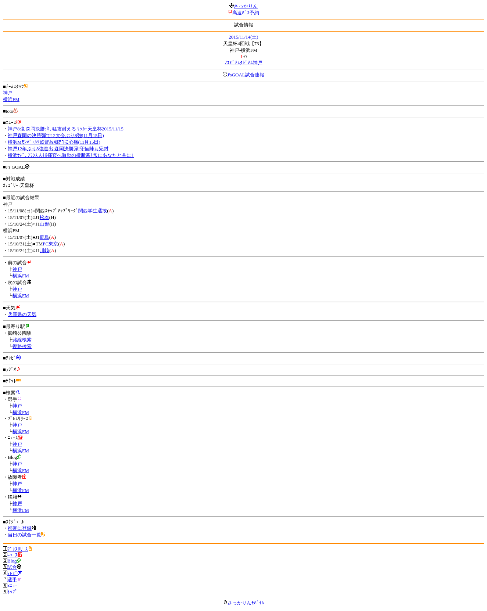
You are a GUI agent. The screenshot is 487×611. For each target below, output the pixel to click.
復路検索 (22, 346)
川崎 (44, 250)
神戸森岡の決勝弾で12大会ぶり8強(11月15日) (56, 135)
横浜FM (11, 99)
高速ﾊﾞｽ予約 (245, 12)
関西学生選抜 (92, 210)
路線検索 (22, 339)
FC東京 (50, 244)
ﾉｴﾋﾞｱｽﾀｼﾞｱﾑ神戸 (243, 62)
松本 (44, 217)
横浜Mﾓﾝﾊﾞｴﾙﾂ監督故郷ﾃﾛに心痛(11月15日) (54, 142)
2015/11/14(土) (243, 37)
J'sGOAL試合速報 (245, 75)
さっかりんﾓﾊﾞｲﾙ (243, 602)
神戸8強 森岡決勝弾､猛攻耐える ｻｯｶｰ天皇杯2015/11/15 (65, 129)
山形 (44, 224)
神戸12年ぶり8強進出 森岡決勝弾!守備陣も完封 (58, 148)
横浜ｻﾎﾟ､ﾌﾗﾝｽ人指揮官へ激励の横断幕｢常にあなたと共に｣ (71, 155)
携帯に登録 (20, 528)
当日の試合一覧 (24, 535)
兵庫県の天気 (22, 314)
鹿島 (44, 237)
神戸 (7, 93)
